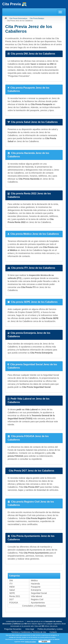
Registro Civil (37, 599)
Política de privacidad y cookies (50, 629)
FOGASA (13, 602)
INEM (12, 587)
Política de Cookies (30, 641)
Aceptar (44, 641)
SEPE (12, 593)
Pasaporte (35, 587)
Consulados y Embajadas (34, 606)
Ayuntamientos (38, 602)
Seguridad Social (39, 593)
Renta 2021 (14, 596)
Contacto (53, 632)
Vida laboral (36, 596)
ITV (11, 583)
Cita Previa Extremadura (18, 18)
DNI (11, 580)
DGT (11, 599)
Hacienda (35, 583)
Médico (34, 580)
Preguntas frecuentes (12, 629)
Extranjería (36, 590)
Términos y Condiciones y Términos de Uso (28, 632)
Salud (12, 590)
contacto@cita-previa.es (15, 621)
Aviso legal (29, 629)
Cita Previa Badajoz (37, 18)
